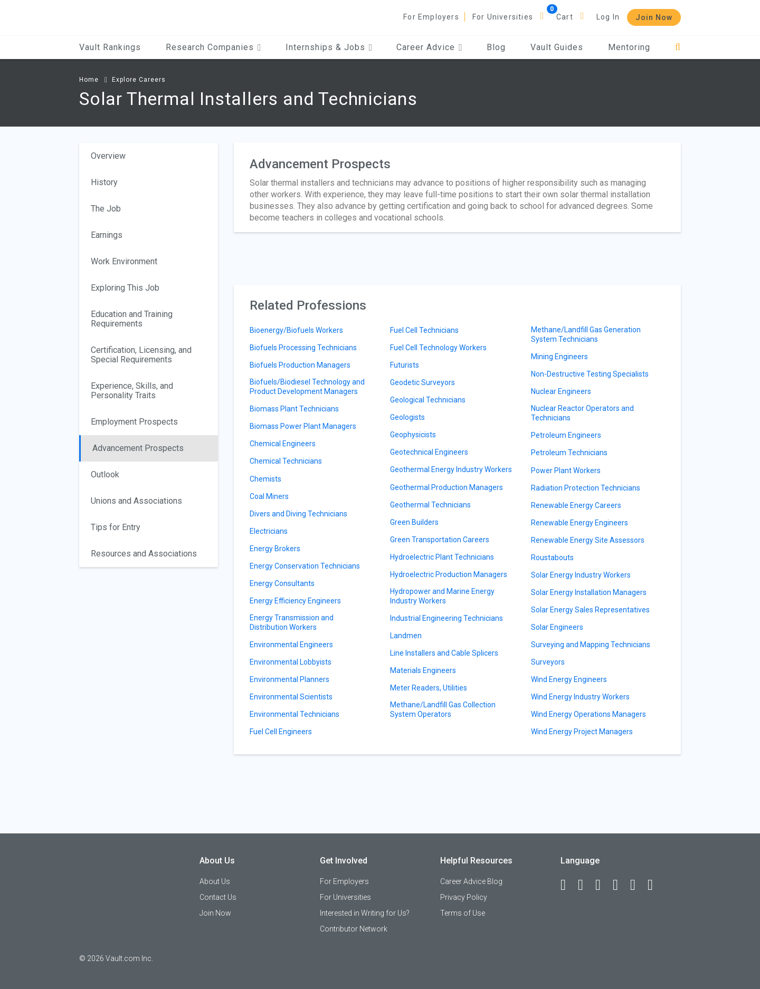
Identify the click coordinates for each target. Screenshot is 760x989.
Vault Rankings (110, 47)
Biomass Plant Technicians (294, 409)
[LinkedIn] (585, 885)
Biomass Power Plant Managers (303, 426)
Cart (564, 17)
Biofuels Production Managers (300, 365)
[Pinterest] (637, 885)
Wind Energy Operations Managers (588, 714)
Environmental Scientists (291, 697)
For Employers (431, 17)
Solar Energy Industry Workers (581, 575)
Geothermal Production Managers (446, 487)
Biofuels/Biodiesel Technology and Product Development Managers (307, 387)
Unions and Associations (136, 501)
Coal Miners (269, 496)
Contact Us (218, 897)
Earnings (106, 235)
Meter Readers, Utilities (428, 688)
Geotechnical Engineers (429, 452)
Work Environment (124, 261)
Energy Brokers (275, 548)
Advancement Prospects (138, 448)
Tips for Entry (115, 527)
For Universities (502, 17)
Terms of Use (462, 913)
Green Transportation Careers (439, 539)
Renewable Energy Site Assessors (587, 540)
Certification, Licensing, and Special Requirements (141, 354)
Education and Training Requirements (132, 319)
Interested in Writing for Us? (365, 913)
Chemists (265, 479)
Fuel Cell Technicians (424, 330)
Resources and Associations (144, 554)
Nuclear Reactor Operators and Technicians (582, 413)
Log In (608, 17)
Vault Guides (556, 47)
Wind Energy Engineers (569, 679)
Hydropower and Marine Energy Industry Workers (442, 596)
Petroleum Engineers (566, 435)
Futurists (404, 365)
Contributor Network (353, 929)
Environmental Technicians (294, 714)
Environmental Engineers (291, 644)
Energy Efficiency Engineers (295, 601)
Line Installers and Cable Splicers (444, 653)
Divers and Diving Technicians (298, 514)
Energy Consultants (282, 583)
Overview (108, 156)
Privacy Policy (463, 897)
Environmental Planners (289, 679)
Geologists (407, 417)
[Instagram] (620, 885)
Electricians (269, 531)
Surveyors (548, 662)
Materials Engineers (423, 670)
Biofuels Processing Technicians (303, 347)
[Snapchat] (655, 885)
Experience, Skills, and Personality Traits (132, 390)
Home (89, 79)
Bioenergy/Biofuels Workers (296, 330)
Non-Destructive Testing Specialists (590, 374)
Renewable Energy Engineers (579, 522)
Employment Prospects (134, 422)
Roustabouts (552, 557)
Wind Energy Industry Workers (580, 697)
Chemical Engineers (283, 443)
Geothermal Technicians (430, 505)
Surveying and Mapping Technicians (590, 644)
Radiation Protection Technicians (585, 488)
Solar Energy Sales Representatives (590, 610)
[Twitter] (602, 885)
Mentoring (629, 47)
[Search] (678, 47)
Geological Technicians (428, 400)
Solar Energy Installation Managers (589, 592)
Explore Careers (139, 79)
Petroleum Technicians (569, 452)
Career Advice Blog (471, 881)
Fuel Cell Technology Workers (438, 347)
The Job (106, 209)
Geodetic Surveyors (422, 382)
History (104, 182)
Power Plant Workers (566, 470)
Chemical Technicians (286, 461)
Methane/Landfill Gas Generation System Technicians (586, 334)
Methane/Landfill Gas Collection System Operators (443, 709)
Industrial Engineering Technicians (446, 618)
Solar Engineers (557, 627)
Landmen (406, 635)
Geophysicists (413, 434)
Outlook (105, 474)
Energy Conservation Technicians (305, 566)
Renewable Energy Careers (576, 505)
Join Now (653, 17)
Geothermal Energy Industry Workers (451, 469)
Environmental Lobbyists (290, 662)
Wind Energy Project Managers (582, 731)
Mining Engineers (559, 356)
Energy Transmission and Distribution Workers (292, 622)
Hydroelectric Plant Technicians (442, 557)
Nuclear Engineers (561, 391)
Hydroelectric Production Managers (448, 574)
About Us (215, 881)
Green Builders (414, 522)
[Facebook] (567, 885)
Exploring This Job (125, 288)
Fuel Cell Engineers (281, 731)
